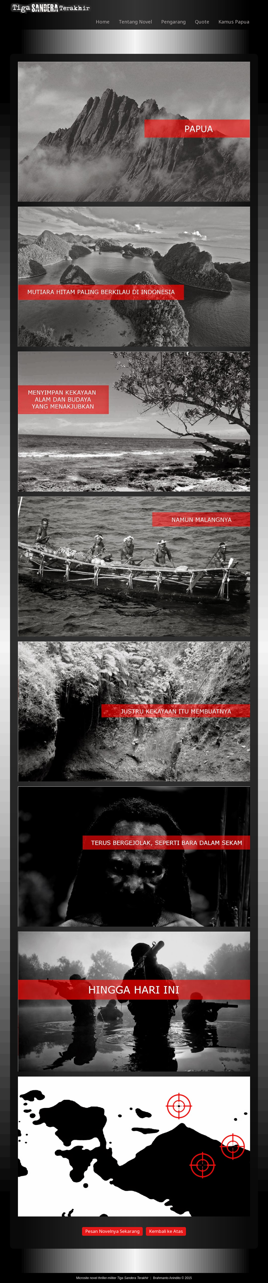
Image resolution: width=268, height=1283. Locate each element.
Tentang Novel (135, 21)
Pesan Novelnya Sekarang (112, 1231)
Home (102, 21)
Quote (202, 21)
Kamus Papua (233, 21)
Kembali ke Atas (166, 1231)
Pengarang (173, 21)
